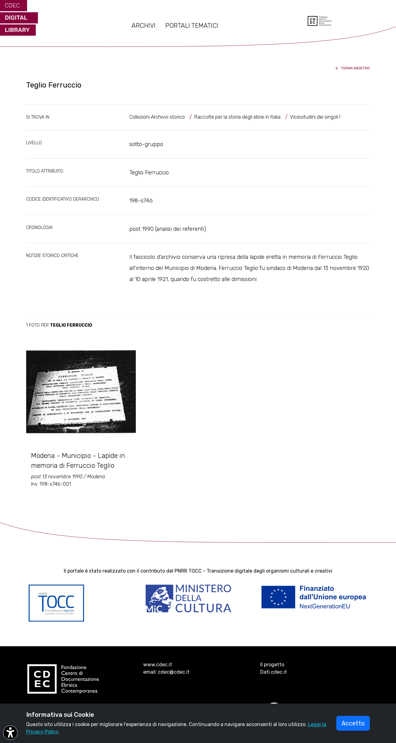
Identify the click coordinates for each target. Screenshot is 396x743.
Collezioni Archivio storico (157, 117)
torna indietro (352, 68)
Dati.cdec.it (273, 672)
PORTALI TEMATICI (191, 25)
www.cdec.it (157, 664)
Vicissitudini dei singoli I (315, 117)
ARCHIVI (143, 25)
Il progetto (272, 664)
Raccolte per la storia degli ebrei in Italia (237, 117)
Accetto (353, 723)
